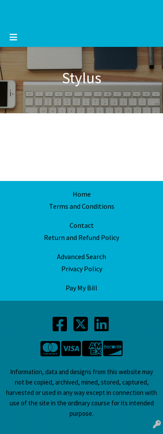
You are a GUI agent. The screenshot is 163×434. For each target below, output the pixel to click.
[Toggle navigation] (13, 37)
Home (82, 194)
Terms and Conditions (81, 206)
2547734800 (29, 7)
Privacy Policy (81, 268)
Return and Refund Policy (81, 237)
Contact (82, 225)
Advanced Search (81, 256)
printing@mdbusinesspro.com (99, 7)
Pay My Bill (81, 287)
